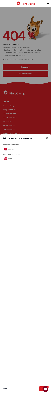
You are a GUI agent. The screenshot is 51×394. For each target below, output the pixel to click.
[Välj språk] (25, 158)
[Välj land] (25, 149)
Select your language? (11, 154)
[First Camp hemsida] (25, 3)
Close (5, 389)
